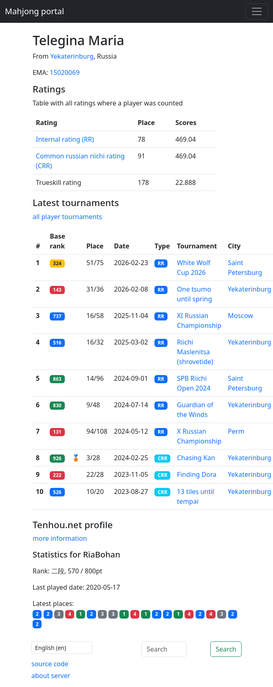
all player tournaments (67, 216)
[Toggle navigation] (256, 11)
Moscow (240, 315)
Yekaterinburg (71, 56)
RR (161, 263)
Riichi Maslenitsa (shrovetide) (195, 352)
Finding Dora (196, 474)
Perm (236, 431)
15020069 (64, 72)
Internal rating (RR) (65, 139)
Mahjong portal (34, 11)
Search (226, 649)
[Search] (164, 649)
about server (50, 675)
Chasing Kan (196, 457)
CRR (162, 458)
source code (49, 663)
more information (60, 538)
